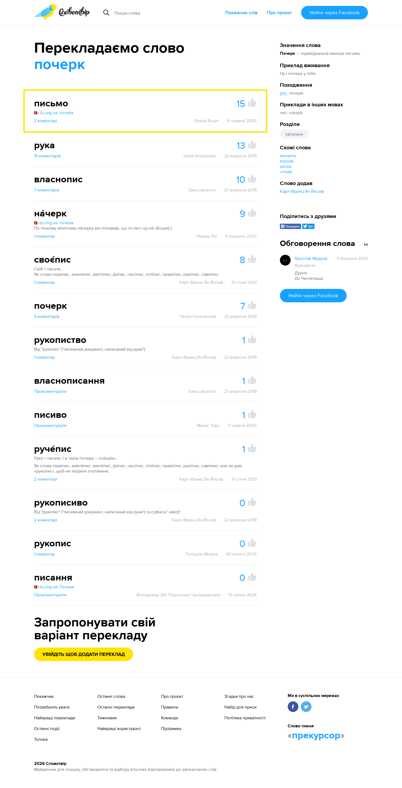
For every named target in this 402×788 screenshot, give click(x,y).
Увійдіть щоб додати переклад (83, 654)
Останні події (47, 728)
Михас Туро (208, 425)
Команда (169, 717)
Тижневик (107, 717)
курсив (287, 160)
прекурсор (316, 735)
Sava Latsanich (202, 189)
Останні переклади (116, 707)
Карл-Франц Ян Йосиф (302, 191)
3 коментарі (45, 120)
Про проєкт (279, 12)
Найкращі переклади (54, 717)
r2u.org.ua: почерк (54, 112)
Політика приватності (245, 717)
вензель (288, 155)
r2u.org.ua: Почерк (54, 586)
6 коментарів (47, 316)
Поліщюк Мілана (201, 553)
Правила (169, 707)
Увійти (334, 12)
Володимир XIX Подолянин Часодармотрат (179, 594)
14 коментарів (47, 155)
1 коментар (44, 236)
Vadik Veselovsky (199, 155)
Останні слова (111, 696)
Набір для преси (240, 707)
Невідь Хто (206, 236)
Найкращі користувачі (119, 728)
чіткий (286, 171)
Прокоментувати (50, 391)
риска (285, 166)
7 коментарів (46, 189)
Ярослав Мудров (311, 258)
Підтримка (171, 728)
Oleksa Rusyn (206, 120)
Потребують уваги (52, 707)
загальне (294, 134)
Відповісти (305, 265)
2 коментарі (45, 479)
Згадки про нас (239, 696)
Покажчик (44, 696)
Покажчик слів (241, 12)
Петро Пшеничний (198, 316)
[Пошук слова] (158, 12)
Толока (40, 739)
